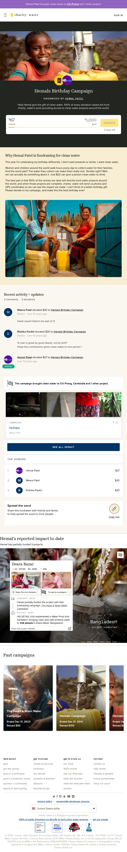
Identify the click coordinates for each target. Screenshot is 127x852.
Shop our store (102, 783)
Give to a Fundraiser (14, 773)
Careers (68, 788)
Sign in (118, 15)
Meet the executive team (77, 783)
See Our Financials (73, 773)
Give (5, 763)
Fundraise (38, 768)
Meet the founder (73, 778)
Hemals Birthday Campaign (67, 310)
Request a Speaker (104, 773)
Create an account (43, 763)
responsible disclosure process (72, 801)
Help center (100, 768)
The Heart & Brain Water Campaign (42, 607)
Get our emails (100, 819)
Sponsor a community (15, 783)
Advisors (38, 783)
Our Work (69, 763)
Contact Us (99, 763)
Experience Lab (41, 788)
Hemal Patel (74, 98)
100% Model (70, 768)
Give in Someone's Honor (17, 778)
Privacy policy (45, 801)
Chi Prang (73, 4)
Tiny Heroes (39, 773)
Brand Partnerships (104, 778)
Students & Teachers (44, 778)
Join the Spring (11, 768)
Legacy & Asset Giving (15, 788)
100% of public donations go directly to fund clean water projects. (53, 819)
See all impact (63, 447)
